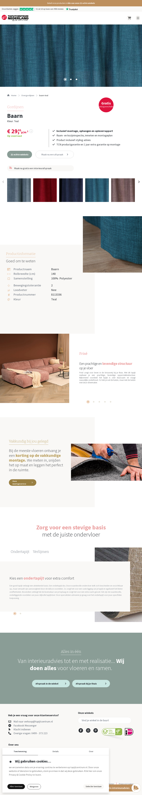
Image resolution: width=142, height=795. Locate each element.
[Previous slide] (3, 182)
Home (11, 95)
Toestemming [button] (20, 751)
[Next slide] (139, 182)
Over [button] (91, 751)
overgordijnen (27, 95)
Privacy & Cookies (126, 784)
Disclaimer (109, 784)
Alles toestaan (16, 786)
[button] (71, 3)
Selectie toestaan (94, 786)
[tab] (65, 79)
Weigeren (34, 786)
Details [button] (56, 751)
